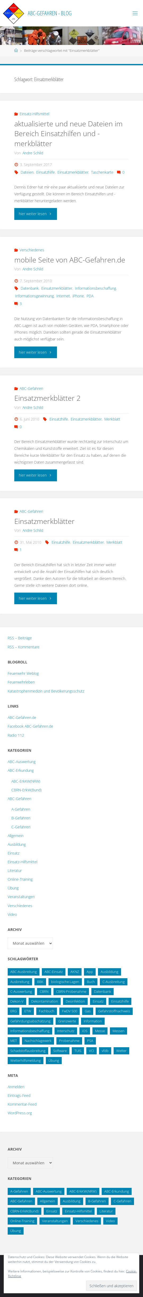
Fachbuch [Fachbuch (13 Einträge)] (46, 1011)
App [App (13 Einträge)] (90, 971)
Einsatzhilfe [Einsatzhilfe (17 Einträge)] (120, 1001)
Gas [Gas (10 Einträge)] (88, 1011)
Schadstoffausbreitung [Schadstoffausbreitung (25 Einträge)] (28, 1050)
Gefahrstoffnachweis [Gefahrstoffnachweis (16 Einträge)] (114, 1011)
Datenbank (30, 288)
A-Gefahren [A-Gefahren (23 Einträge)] (19, 1191)
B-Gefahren (20, 817)
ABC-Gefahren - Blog (50, 13)
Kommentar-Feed (22, 1104)
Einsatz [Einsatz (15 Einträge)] (98, 1001)
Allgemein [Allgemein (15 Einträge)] (47, 1201)
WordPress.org (20, 1112)
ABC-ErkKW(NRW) (25, 781)
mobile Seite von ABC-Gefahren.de (69, 260)
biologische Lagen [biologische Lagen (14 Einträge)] (65, 981)
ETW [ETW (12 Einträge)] (27, 1011)
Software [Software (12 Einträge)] (60, 1050)
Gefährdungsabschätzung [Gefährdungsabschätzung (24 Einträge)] (30, 1021)
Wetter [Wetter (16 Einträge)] (121, 1050)
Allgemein (16, 835)
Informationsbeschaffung (95, 288)
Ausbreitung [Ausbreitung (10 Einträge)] (19, 981)
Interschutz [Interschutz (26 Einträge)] (65, 1030)
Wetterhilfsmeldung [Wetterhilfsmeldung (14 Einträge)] (25, 1060)
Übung (13, 887)
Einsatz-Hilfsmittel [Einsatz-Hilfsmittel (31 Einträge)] (78, 1211)
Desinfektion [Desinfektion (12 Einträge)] (75, 1001)
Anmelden (16, 1086)
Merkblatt (112, 419)
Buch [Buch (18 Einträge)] (91, 981)
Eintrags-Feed (19, 1095)
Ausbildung (17, 844)
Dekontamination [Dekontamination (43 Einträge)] (44, 1001)
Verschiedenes (32, 249)
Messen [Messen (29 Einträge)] (118, 1030)
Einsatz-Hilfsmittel (34, 113)
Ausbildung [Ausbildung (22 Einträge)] (109, 971)
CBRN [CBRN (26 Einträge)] (44, 991)
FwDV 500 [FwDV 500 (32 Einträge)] (69, 1011)
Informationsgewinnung (34, 295)
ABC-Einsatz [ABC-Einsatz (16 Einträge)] (53, 971)
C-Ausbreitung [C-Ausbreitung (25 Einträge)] (113, 981)
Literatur (15, 870)
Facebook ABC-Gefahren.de (30, 726)
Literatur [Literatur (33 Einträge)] (106, 1211)
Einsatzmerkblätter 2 (47, 398)
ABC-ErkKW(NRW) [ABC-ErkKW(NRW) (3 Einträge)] (83, 1191)
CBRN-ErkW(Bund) (26, 789)
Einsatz (13, 853)
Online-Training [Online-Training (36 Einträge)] (22, 1220)
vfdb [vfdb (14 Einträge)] (105, 1050)
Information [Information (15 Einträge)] (93, 1021)
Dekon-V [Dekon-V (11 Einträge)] (17, 1001)
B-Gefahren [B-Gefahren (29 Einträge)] (97, 1201)
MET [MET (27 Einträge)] (13, 1040)
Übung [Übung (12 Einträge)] (15, 1230)
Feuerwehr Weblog (23, 673)
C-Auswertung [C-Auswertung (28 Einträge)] (21, 991)
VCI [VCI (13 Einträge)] (91, 1050)
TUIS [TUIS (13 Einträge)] (77, 1050)
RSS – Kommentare (23, 646)
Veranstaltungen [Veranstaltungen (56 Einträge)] (55, 1220)
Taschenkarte (102, 172)
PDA (90, 295)
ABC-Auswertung (21, 761)
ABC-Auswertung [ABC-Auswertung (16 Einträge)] (49, 1191)
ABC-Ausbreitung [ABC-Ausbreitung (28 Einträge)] (23, 971)
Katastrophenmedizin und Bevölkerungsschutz (46, 691)
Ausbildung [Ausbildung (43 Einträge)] (72, 1201)
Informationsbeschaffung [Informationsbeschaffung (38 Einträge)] (30, 1030)
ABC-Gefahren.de (22, 717)
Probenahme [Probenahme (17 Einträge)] (69, 1040)
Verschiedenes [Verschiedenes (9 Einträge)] (86, 1220)
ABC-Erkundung (21, 770)
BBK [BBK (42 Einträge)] (40, 981)
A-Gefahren (20, 809)
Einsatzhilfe (45, 172)
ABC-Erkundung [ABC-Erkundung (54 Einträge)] (116, 1191)
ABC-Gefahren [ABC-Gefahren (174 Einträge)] (21, 1201)
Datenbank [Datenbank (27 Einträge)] (102, 991)
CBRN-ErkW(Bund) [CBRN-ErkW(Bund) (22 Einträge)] (24, 1211)
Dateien (27, 172)
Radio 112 (16, 735)
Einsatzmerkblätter (72, 172)
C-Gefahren (20, 826)
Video (12, 914)
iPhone (78, 295)
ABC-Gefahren (31, 388)
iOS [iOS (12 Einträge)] (84, 1030)
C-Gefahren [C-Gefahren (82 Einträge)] (122, 1201)
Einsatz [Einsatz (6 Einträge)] (51, 1211)
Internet (63, 295)
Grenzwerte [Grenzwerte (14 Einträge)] (67, 1021)
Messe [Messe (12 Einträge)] (100, 1030)
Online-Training (20, 879)
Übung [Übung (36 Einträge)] (53, 1060)
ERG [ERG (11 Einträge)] (13, 1011)
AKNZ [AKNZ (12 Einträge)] (74, 971)
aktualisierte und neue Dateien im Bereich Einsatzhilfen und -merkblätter (68, 134)
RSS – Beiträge (20, 637)
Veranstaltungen (21, 896)
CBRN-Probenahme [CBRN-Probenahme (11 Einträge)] (71, 991)
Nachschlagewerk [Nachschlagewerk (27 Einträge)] (38, 1040)
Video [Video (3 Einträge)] (110, 1220)
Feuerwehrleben (21, 682)
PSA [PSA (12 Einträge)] (90, 1040)
